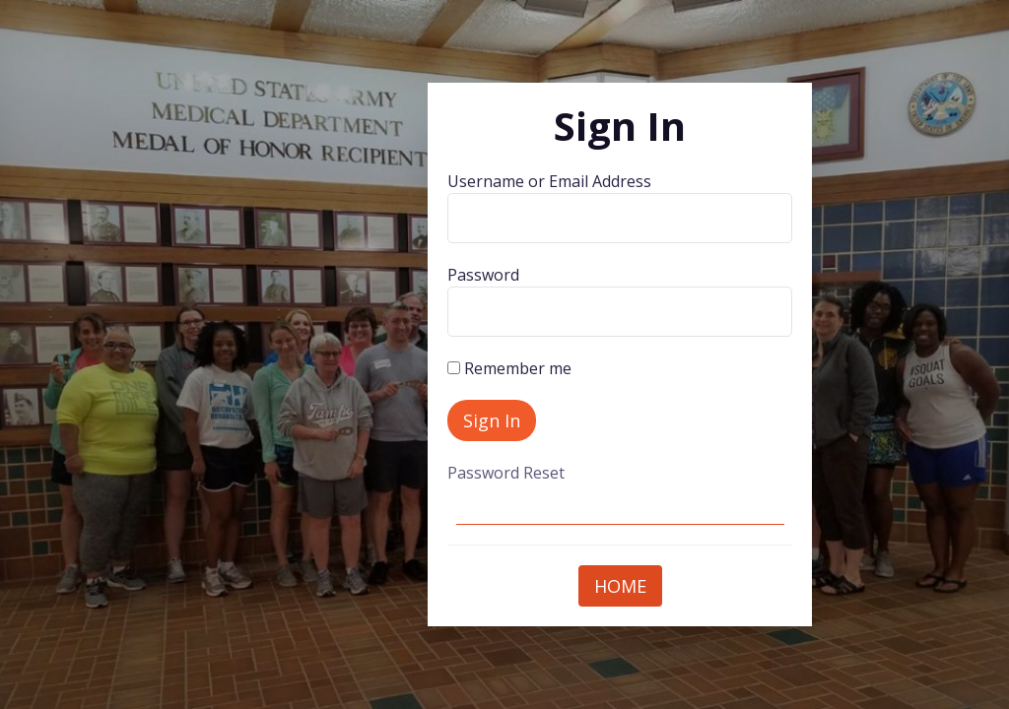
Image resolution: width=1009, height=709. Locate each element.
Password (483, 275)
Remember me (509, 368)
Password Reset (506, 472)
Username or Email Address (549, 181)
